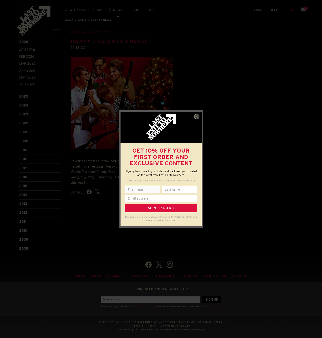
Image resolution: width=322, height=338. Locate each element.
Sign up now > (161, 208)
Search (256, 10)
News (117, 10)
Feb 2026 (26, 55)
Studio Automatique (194, 328)
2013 (23, 203)
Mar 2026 (27, 62)
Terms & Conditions (145, 305)
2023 (23, 113)
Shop (101, 10)
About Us (139, 274)
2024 (23, 104)
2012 (23, 212)
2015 (23, 185)
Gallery (116, 274)
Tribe (141, 328)
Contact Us (215, 274)
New (77, 10)
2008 (23, 247)
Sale (151, 10)
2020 (23, 140)
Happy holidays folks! (109, 40)
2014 (23, 194)
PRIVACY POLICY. (213, 321)
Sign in (292, 10)
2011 (22, 221)
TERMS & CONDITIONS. (189, 321)
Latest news (101, 20)
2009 (23, 238)
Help (274, 10)
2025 (23, 95)
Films (134, 10)
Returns (189, 274)
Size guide (165, 274)
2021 (23, 131)
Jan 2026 (27, 48)
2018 (23, 158)
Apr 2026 (27, 69)
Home (69, 20)
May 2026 (27, 76)
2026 (23, 41)
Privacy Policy (212, 305)
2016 (23, 176)
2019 (23, 149)
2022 (23, 122)
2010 (23, 230)
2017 (23, 167)
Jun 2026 (27, 83)
